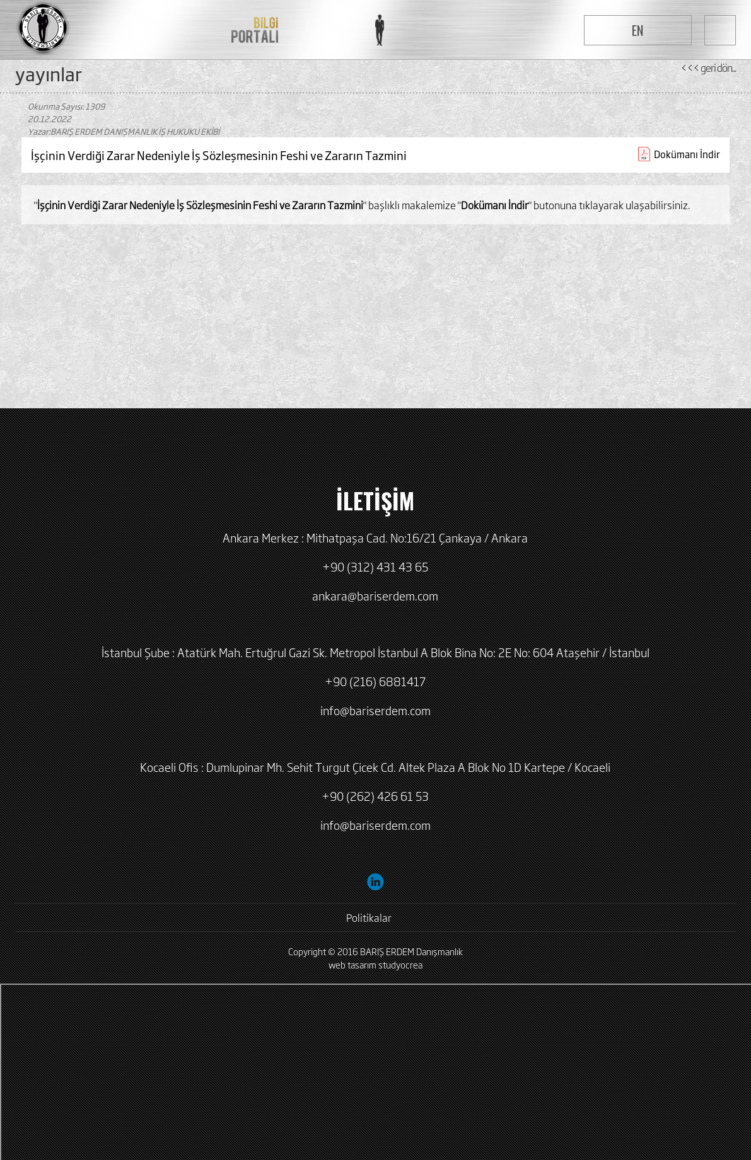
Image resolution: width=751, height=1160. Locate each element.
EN (637, 30)
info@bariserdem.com (375, 710)
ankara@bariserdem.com (375, 595)
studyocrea (400, 964)
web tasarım (352, 964)
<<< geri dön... (708, 67)
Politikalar (369, 917)
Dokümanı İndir (687, 154)
